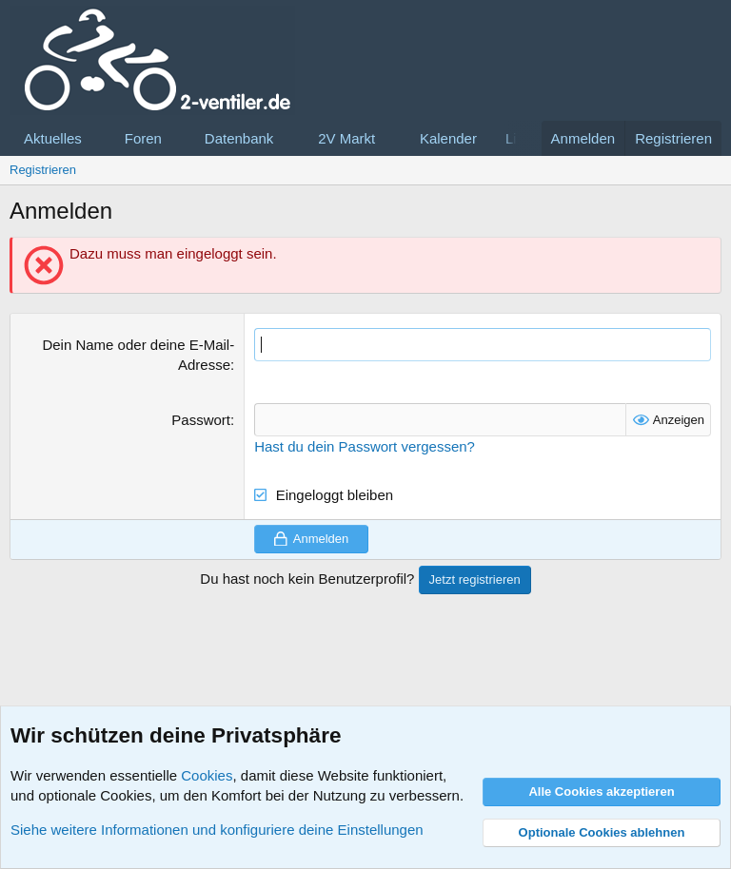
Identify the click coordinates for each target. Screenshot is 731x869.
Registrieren (43, 170)
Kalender (448, 138)
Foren (143, 138)
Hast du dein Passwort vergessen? (364, 446)
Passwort (200, 420)
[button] (97, 138)
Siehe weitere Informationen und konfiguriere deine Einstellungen (217, 829)
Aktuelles (53, 138)
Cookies (206, 775)
